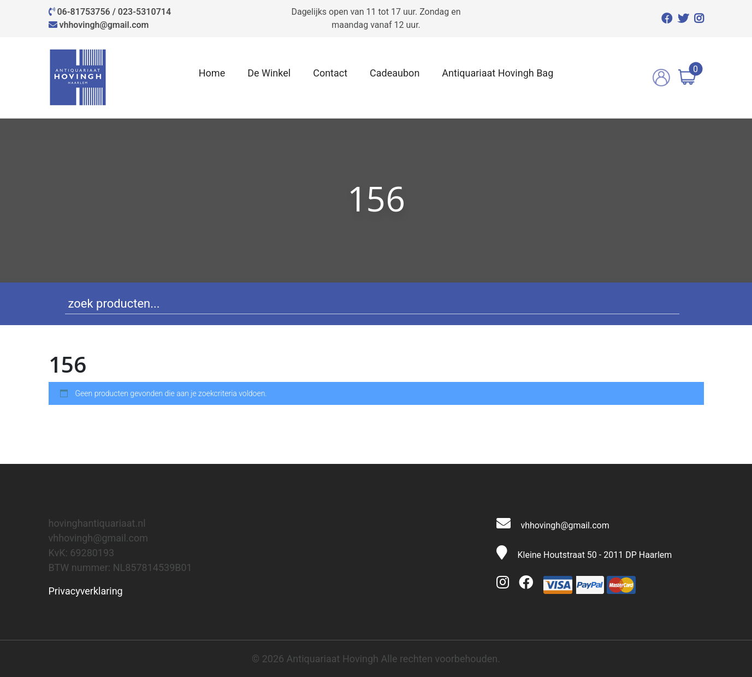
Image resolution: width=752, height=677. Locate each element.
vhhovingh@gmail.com (104, 25)
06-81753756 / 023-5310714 (114, 12)
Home (212, 73)
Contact (330, 73)
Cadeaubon (394, 73)
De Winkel (269, 73)
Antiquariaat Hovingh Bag (497, 73)
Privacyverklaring (86, 591)
